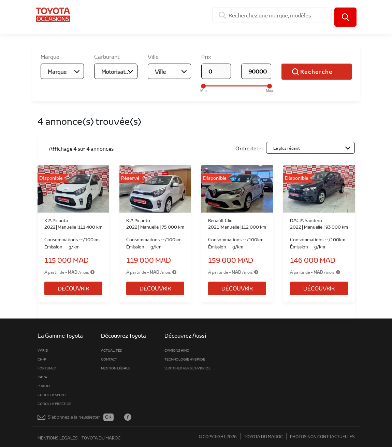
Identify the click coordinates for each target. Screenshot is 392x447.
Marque (50, 56)
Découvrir (73, 288)
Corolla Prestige (54, 403)
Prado (44, 385)
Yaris (43, 350)
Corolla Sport (52, 394)
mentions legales (58, 438)
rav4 (42, 377)
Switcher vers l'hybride (187, 368)
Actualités (111, 350)
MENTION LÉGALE (115, 368)
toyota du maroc (101, 438)
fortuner (47, 368)
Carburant (106, 56)
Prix (206, 56)
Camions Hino (176, 350)
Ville (153, 56)
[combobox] (62, 71)
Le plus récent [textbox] (286, 148)
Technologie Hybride (184, 359)
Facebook (127, 417)
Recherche (316, 71)
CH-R (42, 359)
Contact (109, 359)
